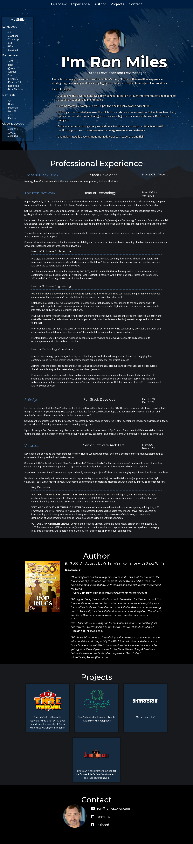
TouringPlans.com (98, 657)
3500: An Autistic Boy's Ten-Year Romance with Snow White (114, 563)
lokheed (100, 824)
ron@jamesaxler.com (110, 808)
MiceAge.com (95, 631)
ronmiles (100, 816)
